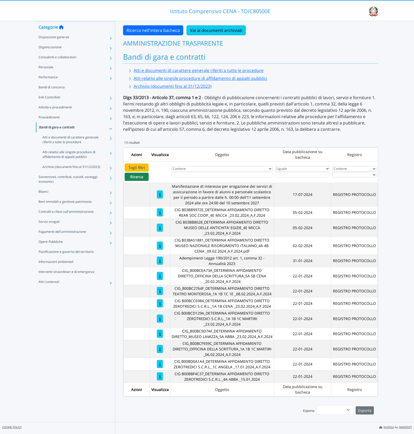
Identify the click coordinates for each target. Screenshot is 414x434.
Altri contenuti (49, 292)
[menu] (335, 410)
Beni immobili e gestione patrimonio (65, 211)
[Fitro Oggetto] (222, 174)
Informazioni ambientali (56, 271)
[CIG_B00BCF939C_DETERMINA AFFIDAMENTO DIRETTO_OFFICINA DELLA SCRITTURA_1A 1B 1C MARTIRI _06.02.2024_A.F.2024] (160, 349)
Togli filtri (136, 167)
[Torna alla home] (61, 37)
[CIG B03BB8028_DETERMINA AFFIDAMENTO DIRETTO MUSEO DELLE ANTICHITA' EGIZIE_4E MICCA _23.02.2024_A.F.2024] (160, 228)
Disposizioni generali (54, 47)
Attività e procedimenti (55, 117)
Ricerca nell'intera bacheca (153, 30)
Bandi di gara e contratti (56, 137)
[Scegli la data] (302, 174)
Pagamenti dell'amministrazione (62, 241)
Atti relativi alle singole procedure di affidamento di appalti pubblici (69, 164)
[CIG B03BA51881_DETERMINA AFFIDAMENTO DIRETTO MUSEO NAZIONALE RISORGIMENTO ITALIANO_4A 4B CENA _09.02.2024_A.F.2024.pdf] (160, 246)
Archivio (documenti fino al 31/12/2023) (71, 177)
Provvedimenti (49, 127)
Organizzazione (50, 57)
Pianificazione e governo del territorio (66, 261)
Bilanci (43, 201)
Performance (48, 87)
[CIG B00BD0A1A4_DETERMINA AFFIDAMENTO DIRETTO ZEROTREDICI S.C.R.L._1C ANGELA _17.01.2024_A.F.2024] (160, 364)
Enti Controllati (49, 107)
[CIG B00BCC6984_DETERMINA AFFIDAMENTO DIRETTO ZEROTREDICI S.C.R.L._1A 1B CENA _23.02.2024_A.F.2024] (160, 303)
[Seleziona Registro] (354, 174)
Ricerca (136, 176)
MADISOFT (405, 427)
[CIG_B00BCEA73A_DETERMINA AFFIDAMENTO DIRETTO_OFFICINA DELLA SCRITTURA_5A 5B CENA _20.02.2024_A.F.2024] (160, 276)
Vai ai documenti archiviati (216, 30)
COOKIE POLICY (12, 427)
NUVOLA (386, 427)
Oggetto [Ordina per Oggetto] (222, 154)
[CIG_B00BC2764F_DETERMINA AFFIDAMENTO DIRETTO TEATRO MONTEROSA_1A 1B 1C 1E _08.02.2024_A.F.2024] (160, 291)
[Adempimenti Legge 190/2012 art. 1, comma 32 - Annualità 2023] (160, 261)
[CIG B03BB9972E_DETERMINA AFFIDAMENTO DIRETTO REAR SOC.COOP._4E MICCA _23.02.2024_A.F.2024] (160, 212)
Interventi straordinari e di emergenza (67, 281)
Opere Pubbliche (51, 251)
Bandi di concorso (52, 97)
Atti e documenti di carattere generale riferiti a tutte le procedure (70, 149)
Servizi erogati (49, 231)
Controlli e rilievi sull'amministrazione (66, 221)
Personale (46, 77)
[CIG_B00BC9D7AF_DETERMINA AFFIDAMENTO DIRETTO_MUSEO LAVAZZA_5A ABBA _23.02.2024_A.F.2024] (160, 334)
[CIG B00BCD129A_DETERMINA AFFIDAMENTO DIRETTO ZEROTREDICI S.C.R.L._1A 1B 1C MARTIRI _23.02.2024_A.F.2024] (160, 319)
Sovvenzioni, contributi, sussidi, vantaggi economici (68, 189)
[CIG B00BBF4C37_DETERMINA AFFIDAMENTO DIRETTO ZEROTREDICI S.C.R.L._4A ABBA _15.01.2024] (160, 376)
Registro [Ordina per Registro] (354, 154)
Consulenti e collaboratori (57, 67)
